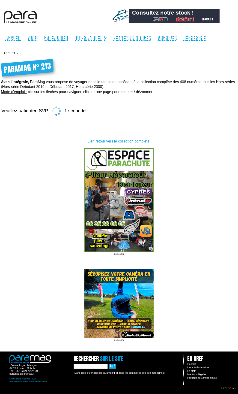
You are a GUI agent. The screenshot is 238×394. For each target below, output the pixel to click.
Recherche (194, 38)
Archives (166, 38)
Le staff (191, 371)
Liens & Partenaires (198, 367)
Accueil (13, 38)
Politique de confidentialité (202, 377)
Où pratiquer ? (90, 38)
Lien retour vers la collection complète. (118, 141)
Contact (191, 364)
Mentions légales (196, 374)
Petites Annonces (132, 38)
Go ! (112, 366)
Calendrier (55, 38)
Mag (32, 38)
